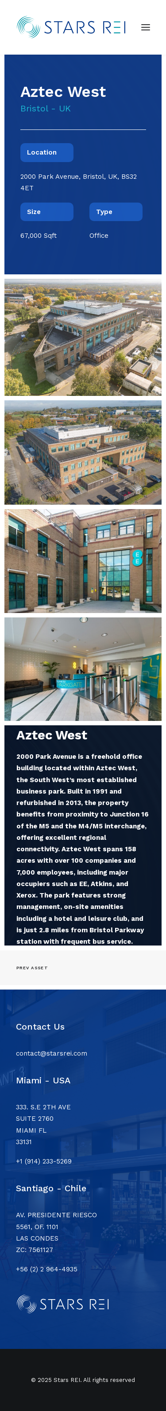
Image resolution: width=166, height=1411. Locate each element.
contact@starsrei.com (51, 1053)
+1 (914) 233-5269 (44, 1161)
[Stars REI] (75, 27)
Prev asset (32, 967)
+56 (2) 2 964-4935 (46, 1269)
